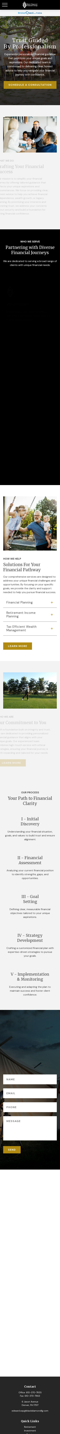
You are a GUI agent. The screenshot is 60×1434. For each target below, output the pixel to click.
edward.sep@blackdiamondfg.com (30, 1410)
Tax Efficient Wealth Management (21, 628)
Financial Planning (19, 602)
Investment (30, 1430)
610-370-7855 (34, 1392)
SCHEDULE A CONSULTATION (30, 85)
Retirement (30, 1426)
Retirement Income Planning (21, 614)
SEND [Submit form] (12, 1149)
